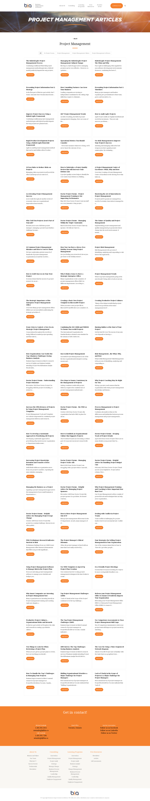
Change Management (75, 769)
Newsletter (33, 769)
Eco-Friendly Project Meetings (106, 567)
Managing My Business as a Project (39, 487)
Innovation (54, 755)
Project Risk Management (104, 247)
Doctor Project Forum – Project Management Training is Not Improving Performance (72, 196)
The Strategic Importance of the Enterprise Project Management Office (38, 303)
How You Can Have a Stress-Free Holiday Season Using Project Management (73, 249)
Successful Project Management (73, 354)
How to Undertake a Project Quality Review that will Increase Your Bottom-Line (74, 169)
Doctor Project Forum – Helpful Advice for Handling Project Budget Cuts (108, 462)
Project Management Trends (105, 274)
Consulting (54, 752)
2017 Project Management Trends (73, 114)
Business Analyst (75, 764)
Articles (96, 758)
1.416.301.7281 (41, 736)
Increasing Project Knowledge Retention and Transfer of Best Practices (37, 462)
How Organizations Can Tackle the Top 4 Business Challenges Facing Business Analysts (39, 356)
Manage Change (54, 766)
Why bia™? (32, 761)
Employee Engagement (54, 779)
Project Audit (54, 761)
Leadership (54, 774)
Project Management (63, 53)
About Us (32, 752)
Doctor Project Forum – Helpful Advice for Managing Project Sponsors (72, 489)
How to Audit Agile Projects (105, 114)
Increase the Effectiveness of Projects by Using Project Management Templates (40, 409)
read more (30, 75)
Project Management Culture (80, 53)
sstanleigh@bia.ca (41, 738)
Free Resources (96, 752)
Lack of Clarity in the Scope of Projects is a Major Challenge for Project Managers (107, 676)
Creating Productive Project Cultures (109, 300)
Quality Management (54, 777)
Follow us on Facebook (109, 728)
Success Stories (33, 764)
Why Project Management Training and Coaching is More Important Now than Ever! (109, 489)
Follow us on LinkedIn (109, 730)
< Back (75, 38)
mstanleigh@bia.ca (41, 730)
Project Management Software (101, 53)
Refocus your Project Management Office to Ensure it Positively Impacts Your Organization (109, 596)
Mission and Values (33, 755)
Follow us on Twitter (109, 733)
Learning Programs (75, 752)
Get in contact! (75, 712)
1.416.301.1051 (41, 728)
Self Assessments (96, 761)
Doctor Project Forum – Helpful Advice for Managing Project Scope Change (39, 516)
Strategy (54, 764)
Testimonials (33, 766)
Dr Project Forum (49, 53)
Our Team (33, 758)
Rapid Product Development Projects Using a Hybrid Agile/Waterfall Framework (40, 143)
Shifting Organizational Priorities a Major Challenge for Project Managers (74, 676)
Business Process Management (54, 770)
